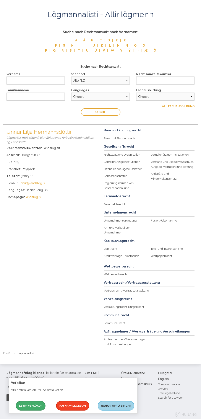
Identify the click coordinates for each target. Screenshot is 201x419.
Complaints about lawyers (169, 386)
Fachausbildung (148, 90)
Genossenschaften (115, 176)
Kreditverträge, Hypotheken (121, 256)
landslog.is (33, 197)
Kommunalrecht (114, 323)
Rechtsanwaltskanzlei (153, 74)
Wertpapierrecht (161, 256)
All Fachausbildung (178, 106)
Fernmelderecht (114, 204)
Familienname (17, 90)
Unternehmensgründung (120, 220)
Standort (78, 74)
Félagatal (165, 373)
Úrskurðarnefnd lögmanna (133, 375)
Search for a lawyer (170, 397)
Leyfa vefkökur (30, 405)
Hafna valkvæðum (72, 405)
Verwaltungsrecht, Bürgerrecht (124, 306)
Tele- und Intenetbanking (167, 248)
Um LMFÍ (92, 373)
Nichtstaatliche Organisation (122, 154)
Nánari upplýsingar (116, 405)
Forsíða (7, 353)
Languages (80, 90)
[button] (194, 19)
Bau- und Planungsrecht (120, 138)
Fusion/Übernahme (164, 220)
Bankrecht (110, 248)
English (163, 379)
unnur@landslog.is (32, 183)
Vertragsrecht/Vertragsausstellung (126, 290)
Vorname (13, 74)
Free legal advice (169, 393)
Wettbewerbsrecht (116, 274)
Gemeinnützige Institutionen (122, 161)
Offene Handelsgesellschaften (123, 169)
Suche (100, 112)
